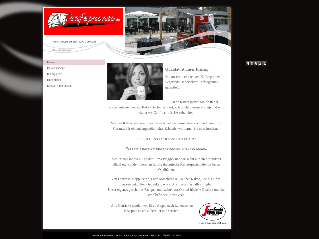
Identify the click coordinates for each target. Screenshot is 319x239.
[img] (137, 33)
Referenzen (54, 79)
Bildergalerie (54, 74)
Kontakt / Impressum (59, 85)
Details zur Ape (56, 68)
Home (50, 62)
